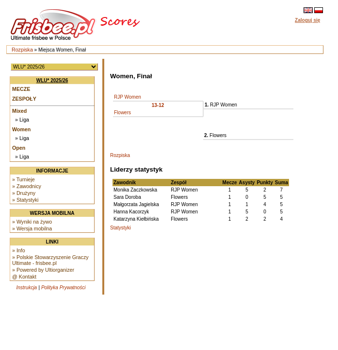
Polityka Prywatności (63, 287)
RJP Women (127, 97)
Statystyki (120, 227)
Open (18, 148)
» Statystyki (25, 200)
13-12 (158, 105)
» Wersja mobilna (32, 228)
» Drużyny (23, 193)
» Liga (22, 119)
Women (21, 129)
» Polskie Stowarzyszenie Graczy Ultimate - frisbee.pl (50, 260)
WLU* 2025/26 (52, 80)
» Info (18, 250)
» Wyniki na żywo (32, 222)
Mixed (19, 111)
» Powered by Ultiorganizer (43, 270)
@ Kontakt (24, 277)
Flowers (122, 112)
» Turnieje (23, 179)
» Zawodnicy (26, 186)
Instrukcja (26, 287)
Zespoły (24, 99)
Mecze (21, 89)
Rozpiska (22, 49)
